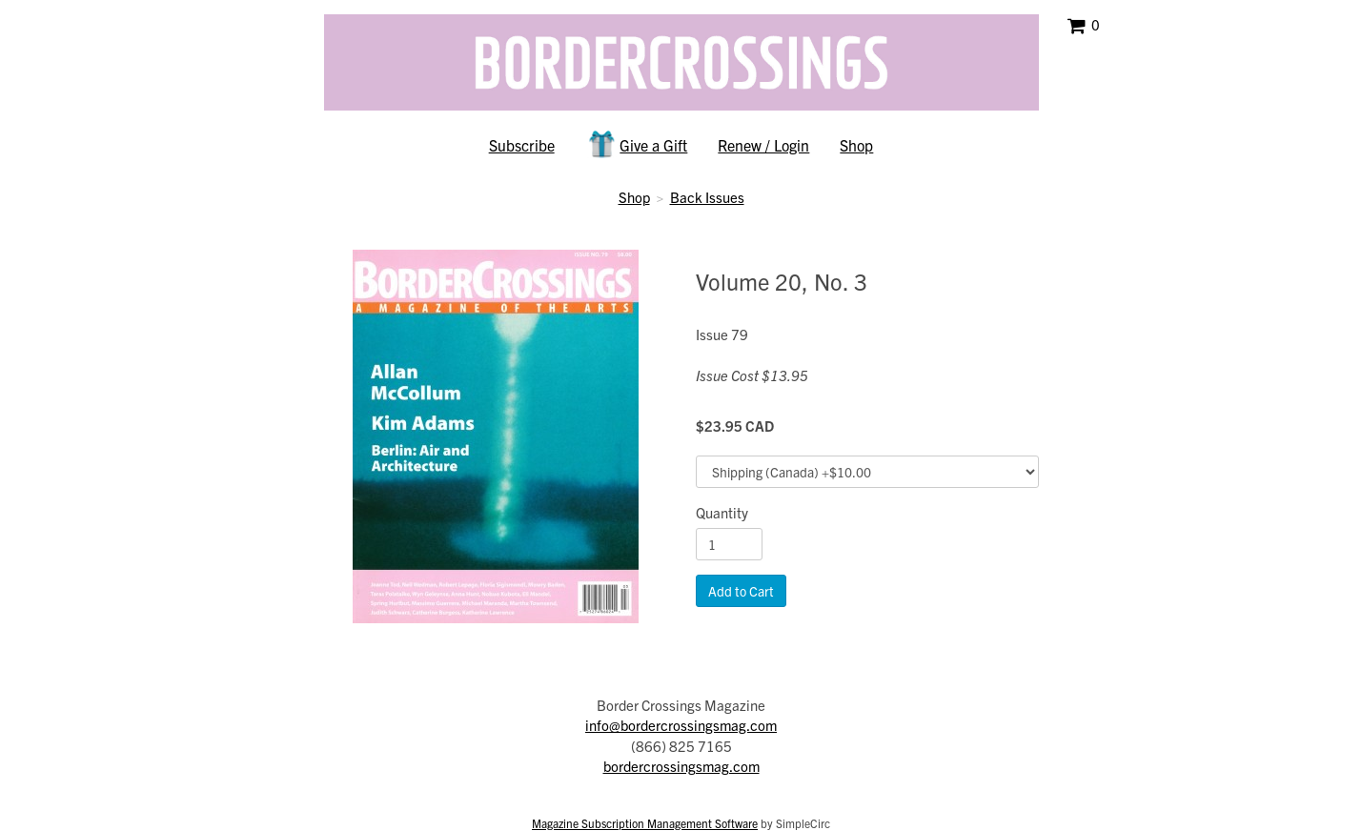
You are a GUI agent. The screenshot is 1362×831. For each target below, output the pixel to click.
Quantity (722, 512)
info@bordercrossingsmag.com (681, 725)
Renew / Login (763, 144)
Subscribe (522, 144)
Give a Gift (636, 144)
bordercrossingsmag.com (681, 766)
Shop (856, 144)
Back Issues (707, 197)
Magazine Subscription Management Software (645, 823)
